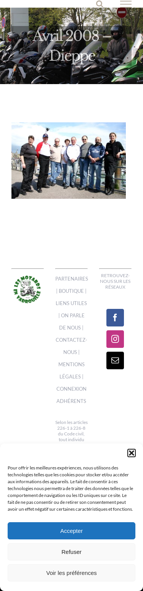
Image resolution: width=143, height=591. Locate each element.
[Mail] (115, 360)
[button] (131, 453)
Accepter (71, 531)
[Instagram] (115, 339)
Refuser (71, 552)
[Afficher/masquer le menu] (126, 4)
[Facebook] (115, 317)
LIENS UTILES (71, 303)
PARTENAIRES (71, 279)
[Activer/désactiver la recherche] (99, 4)
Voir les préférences (71, 573)
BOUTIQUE (71, 291)
